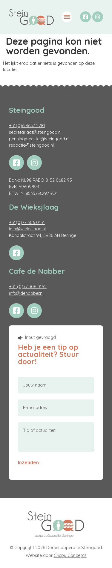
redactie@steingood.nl (31, 145)
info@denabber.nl (26, 293)
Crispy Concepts (70, 555)
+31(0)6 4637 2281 (27, 125)
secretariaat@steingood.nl (35, 132)
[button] (67, 16)
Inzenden (28, 462)
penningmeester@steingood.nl (39, 139)
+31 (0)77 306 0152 (28, 286)
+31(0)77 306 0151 (27, 222)
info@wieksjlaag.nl (27, 229)
